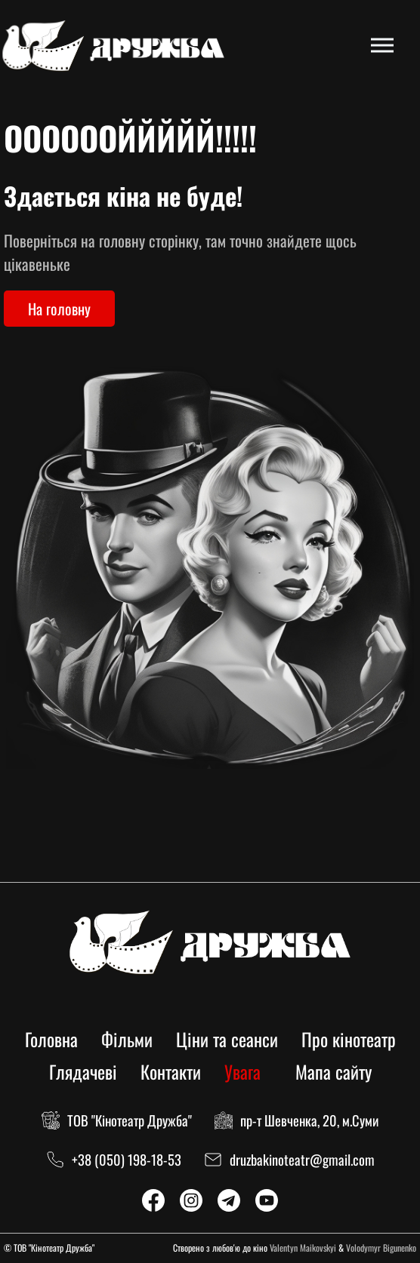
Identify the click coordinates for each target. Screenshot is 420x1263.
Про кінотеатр (348, 1039)
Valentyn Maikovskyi (302, 1247)
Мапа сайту (333, 1071)
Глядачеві (83, 1071)
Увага (242, 1071)
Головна (51, 1039)
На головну (59, 308)
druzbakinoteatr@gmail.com (302, 1159)
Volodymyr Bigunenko (381, 1247)
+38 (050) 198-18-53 (126, 1159)
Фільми (127, 1039)
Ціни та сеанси (227, 1039)
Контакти (171, 1071)
